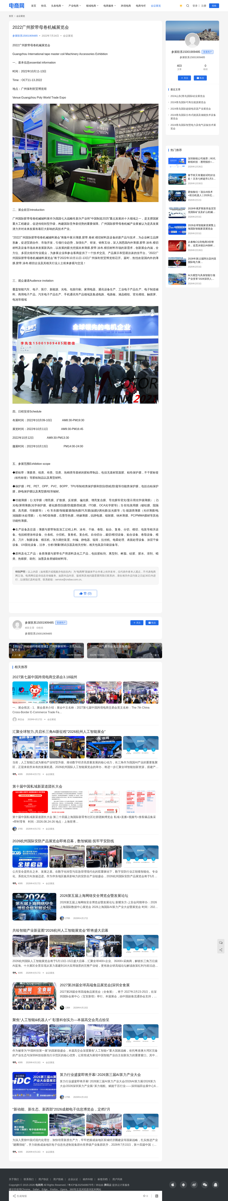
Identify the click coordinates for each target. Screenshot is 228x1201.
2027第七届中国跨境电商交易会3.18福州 (44, 677)
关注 (137, 622)
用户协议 (43, 1179)
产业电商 (74, 5)
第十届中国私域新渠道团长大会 (37, 786)
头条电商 (56, 5)
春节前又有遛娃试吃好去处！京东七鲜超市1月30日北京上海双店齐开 (201, 178)
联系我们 (29, 1179)
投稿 (214, 5)
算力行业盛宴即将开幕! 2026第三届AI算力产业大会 (100, 1075)
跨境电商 (126, 5)
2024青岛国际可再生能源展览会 (188, 102)
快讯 (43, 5)
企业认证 (73, 1179)
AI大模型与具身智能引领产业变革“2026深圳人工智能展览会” (201, 279)
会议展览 (156, 5)
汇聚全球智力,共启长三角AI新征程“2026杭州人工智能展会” (58, 732)
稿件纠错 (88, 1179)
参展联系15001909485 (25, 35)
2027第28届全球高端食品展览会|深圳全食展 (95, 985)
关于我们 (14, 1179)
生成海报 (19, 1196)
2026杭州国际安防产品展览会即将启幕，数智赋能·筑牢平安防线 (63, 841)
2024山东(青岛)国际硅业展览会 (187, 96)
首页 (33, 5)
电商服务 (108, 5)
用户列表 (117, 1179)
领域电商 (91, 5)
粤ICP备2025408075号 (81, 1185)
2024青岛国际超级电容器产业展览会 (190, 108)
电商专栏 (141, 5)
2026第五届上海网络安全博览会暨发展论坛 (94, 896)
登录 (195, 5)
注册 (203, 5)
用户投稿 (58, 1179)
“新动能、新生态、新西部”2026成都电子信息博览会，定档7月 (61, 1109)
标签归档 (103, 1179)
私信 (152, 622)
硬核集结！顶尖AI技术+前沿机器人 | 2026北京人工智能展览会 (201, 195)
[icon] (172, 1184)
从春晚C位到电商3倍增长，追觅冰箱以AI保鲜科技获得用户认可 (201, 245)
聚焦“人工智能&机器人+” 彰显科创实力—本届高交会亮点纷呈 (60, 1020)
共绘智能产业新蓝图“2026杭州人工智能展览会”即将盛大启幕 (60, 930)
